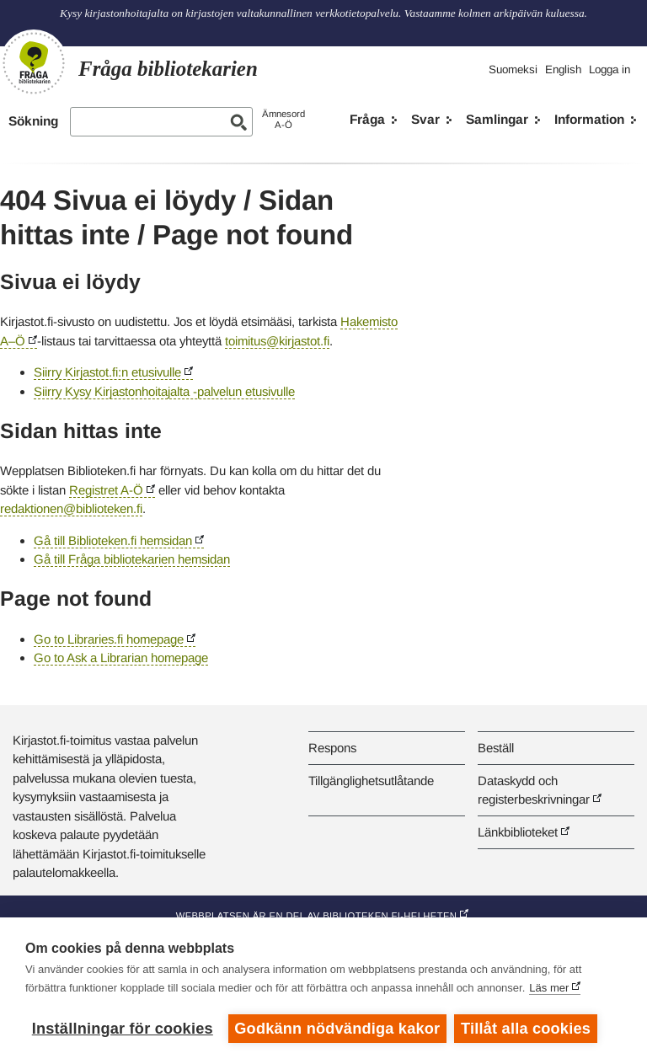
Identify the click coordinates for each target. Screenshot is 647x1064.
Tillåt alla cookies (526, 1028)
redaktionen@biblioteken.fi (71, 508)
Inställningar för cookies (122, 1028)
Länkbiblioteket (518, 832)
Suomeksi (513, 69)
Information (589, 119)
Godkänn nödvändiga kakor (337, 1028)
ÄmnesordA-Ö (283, 119)
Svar (425, 119)
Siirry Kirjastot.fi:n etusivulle (107, 372)
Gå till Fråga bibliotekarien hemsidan (132, 559)
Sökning (33, 121)
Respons (332, 748)
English (563, 69)
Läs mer (549, 987)
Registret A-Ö (106, 490)
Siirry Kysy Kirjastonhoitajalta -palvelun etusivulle (164, 391)
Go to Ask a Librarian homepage (121, 657)
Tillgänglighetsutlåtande (371, 780)
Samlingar (497, 119)
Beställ (496, 748)
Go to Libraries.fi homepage (109, 639)
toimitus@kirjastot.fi (277, 341)
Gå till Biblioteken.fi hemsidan (113, 540)
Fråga (367, 119)
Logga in (609, 69)
